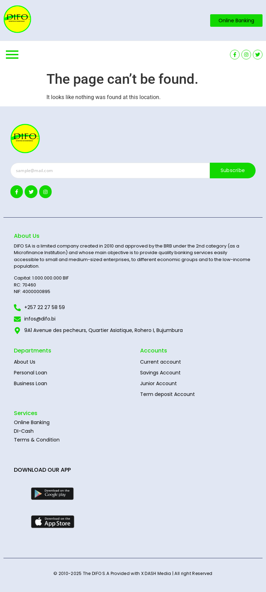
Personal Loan (30, 372)
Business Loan (30, 383)
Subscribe (233, 170)
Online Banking (32, 422)
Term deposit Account (167, 394)
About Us (24, 361)
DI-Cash (24, 431)
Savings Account (160, 372)
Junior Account (158, 383)
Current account (160, 361)
